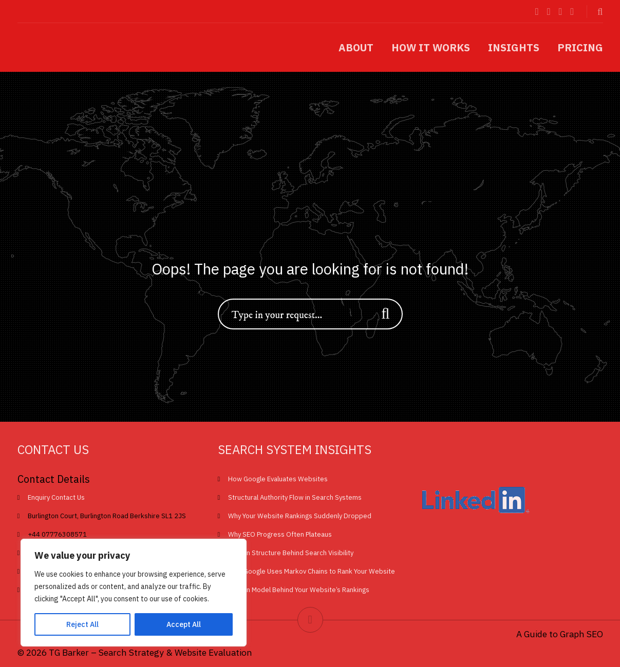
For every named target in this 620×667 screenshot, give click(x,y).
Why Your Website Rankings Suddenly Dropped (299, 516)
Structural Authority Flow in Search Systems (295, 497)
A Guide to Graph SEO (559, 634)
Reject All (82, 624)
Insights (513, 47)
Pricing (580, 47)
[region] (134, 592)
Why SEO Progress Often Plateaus (280, 534)
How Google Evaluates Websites (278, 479)
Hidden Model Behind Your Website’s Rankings (298, 589)
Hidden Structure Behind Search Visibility (290, 552)
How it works (430, 47)
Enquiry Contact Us (56, 497)
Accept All (183, 624)
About (356, 47)
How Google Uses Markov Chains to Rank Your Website (311, 571)
